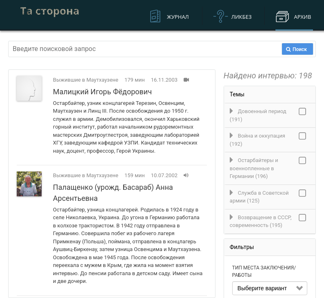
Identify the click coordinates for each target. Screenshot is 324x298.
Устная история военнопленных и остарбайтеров (49, 15)
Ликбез (241, 16)
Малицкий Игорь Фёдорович (102, 91)
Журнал (178, 16)
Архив (302, 16)
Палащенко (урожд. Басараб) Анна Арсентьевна (113, 192)
